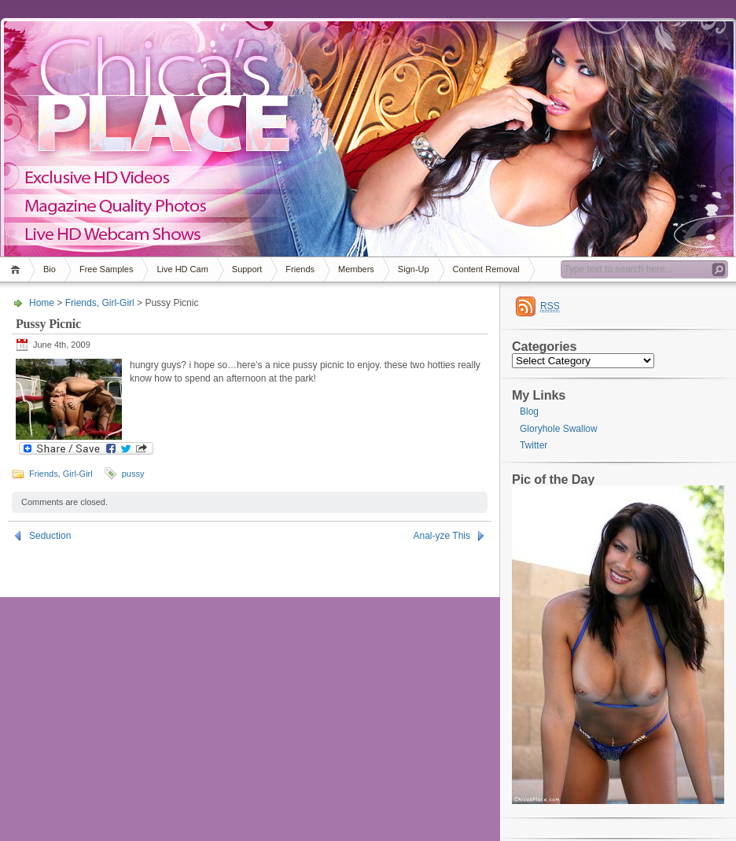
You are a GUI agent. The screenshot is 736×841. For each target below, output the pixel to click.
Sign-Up (413, 269)
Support (247, 269)
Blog (529, 411)
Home (17, 269)
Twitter (533, 445)
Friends (300, 269)
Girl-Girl (117, 302)
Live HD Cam (182, 269)
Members (356, 269)
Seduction (50, 535)
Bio (49, 269)
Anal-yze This (442, 535)
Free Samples (106, 269)
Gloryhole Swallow (559, 428)
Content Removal (486, 269)
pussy (133, 473)
